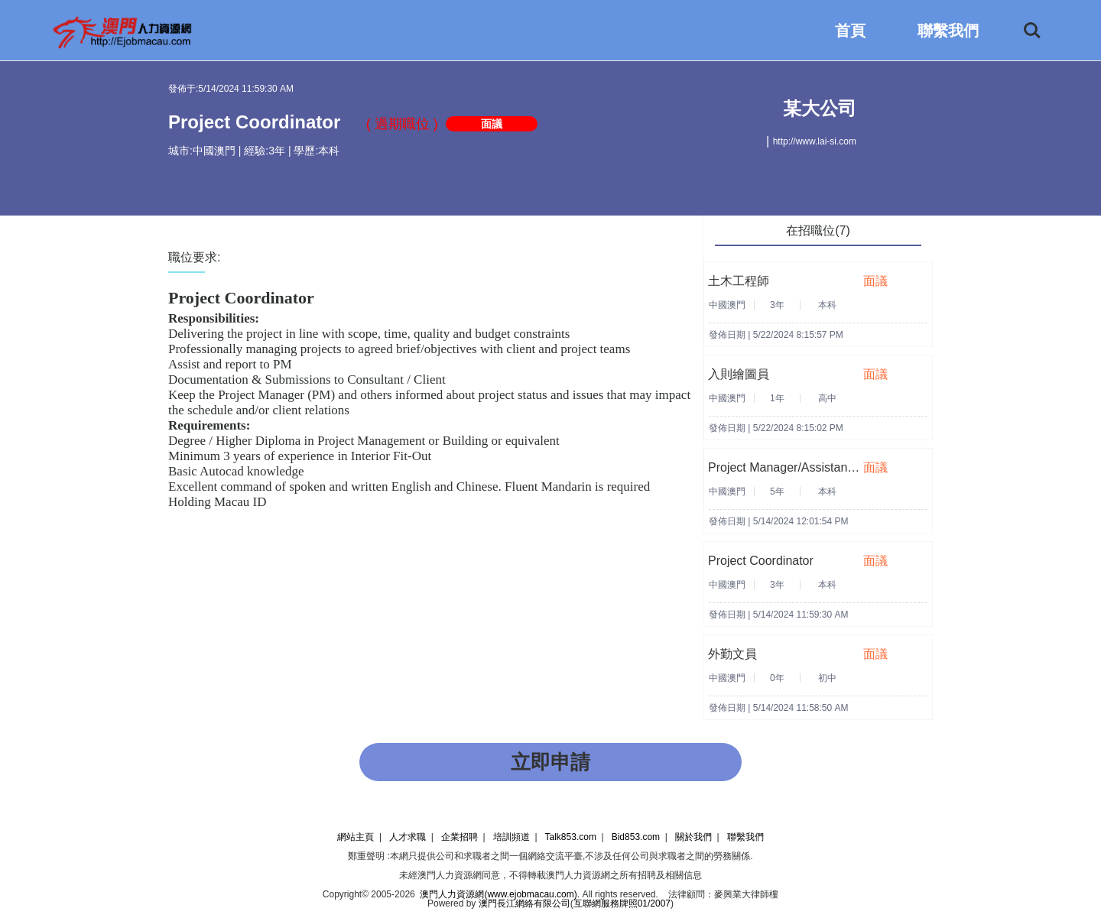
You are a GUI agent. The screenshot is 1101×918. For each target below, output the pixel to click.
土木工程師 (738, 280)
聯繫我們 (948, 30)
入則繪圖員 (738, 374)
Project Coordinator (761, 560)
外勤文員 (732, 653)
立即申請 (550, 762)
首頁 (850, 30)
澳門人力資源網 (449, 875)
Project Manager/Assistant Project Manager (826, 467)
